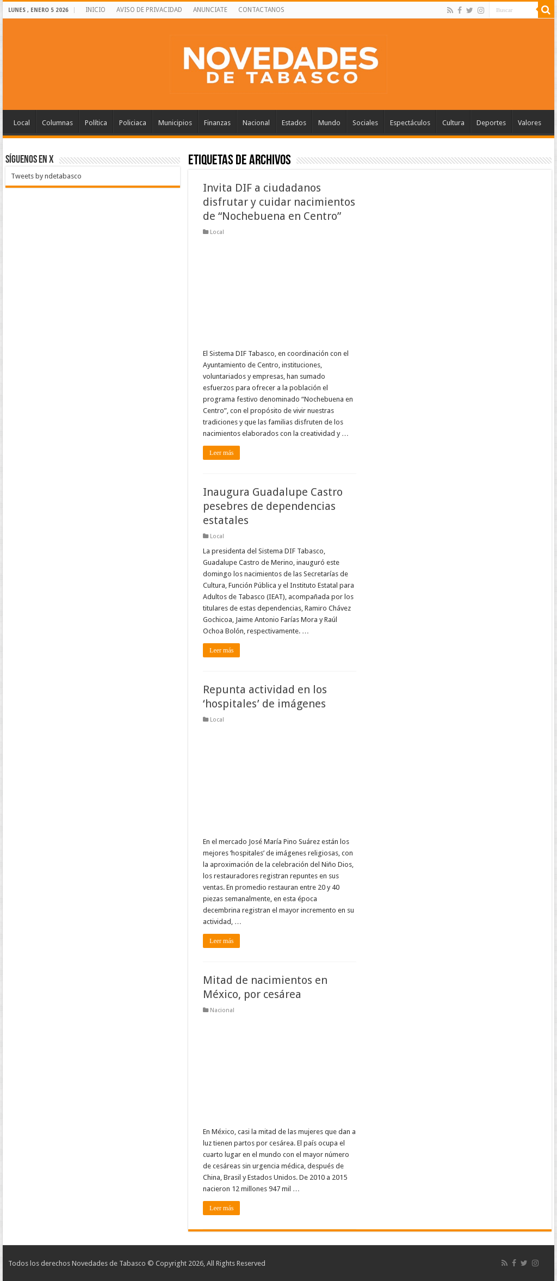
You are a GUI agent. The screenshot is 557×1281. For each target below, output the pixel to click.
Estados (294, 123)
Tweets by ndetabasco (46, 176)
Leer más (221, 453)
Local (22, 123)
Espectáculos (410, 123)
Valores (529, 123)
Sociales (365, 123)
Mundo (329, 123)
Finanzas (217, 123)
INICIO (95, 10)
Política (96, 123)
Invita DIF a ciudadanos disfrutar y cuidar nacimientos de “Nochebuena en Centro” (279, 202)
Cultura (453, 123)
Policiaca (132, 123)
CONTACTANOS (261, 10)
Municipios (175, 123)
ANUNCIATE (210, 10)
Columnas (57, 123)
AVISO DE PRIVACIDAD (149, 10)
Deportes (491, 123)
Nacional (256, 123)
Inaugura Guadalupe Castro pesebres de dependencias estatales (273, 506)
